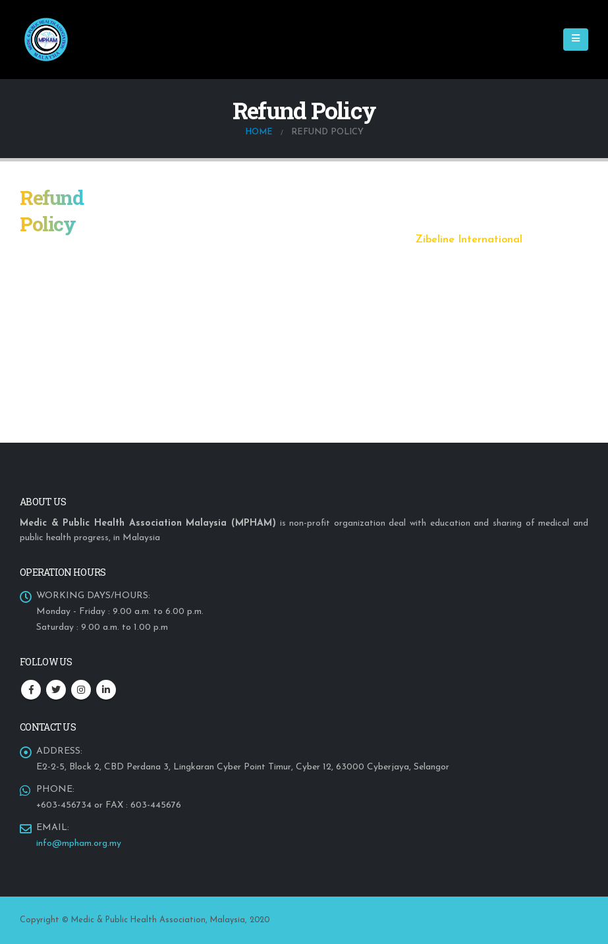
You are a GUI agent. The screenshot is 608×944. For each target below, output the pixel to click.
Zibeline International (469, 240)
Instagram (81, 690)
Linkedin (106, 690)
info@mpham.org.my (78, 843)
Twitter (56, 690)
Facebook (31, 690)
